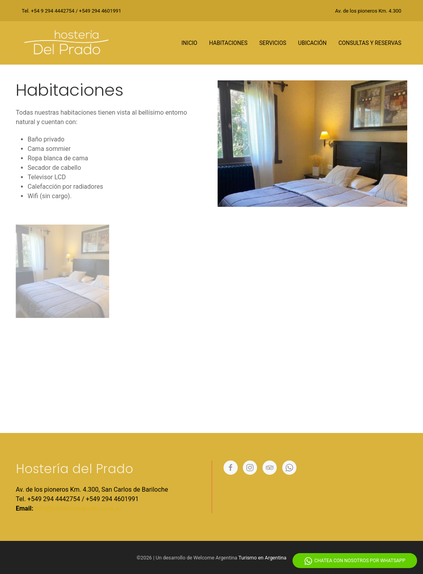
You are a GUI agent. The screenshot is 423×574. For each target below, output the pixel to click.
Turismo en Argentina (263, 558)
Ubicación (312, 43)
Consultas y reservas (369, 43)
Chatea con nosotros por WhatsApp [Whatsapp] (354, 561)
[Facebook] (231, 468)
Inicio (189, 43)
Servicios (272, 43)
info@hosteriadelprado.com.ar (78, 508)
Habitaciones (228, 43)
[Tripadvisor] (270, 468)
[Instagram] (250, 468)
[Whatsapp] (289, 468)
